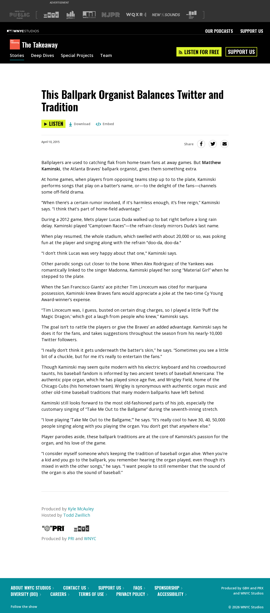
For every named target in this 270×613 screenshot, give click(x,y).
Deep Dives (42, 56)
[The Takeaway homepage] (16, 44)
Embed (105, 124)
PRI (71, 538)
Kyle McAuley (81, 509)
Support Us (251, 31)
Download (79, 124)
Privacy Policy (132, 594)
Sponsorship (168, 588)
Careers (59, 594)
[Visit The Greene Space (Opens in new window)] (191, 15)
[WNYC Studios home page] (29, 31)
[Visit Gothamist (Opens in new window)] (71, 15)
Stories (17, 56)
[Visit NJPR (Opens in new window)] (111, 14)
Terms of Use (93, 594)
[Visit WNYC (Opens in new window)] (51, 15)
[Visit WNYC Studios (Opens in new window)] (89, 14)
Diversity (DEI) (26, 594)
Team (106, 56)
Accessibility (171, 594)
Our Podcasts (219, 31)
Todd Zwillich (76, 515)
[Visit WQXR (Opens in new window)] (136, 15)
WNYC (90, 538)
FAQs (139, 588)
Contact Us (76, 588)
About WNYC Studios (32, 588)
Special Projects (77, 56)
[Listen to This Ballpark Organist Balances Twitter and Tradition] (53, 124)
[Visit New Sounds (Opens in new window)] (166, 14)
